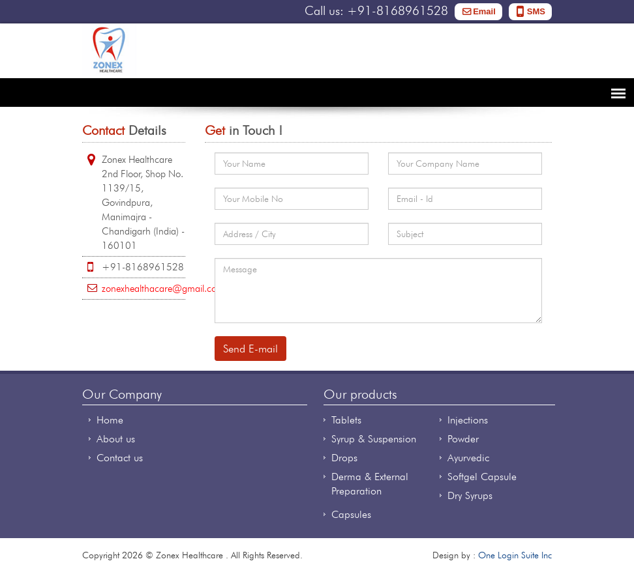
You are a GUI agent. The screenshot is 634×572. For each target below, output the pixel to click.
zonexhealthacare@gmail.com (163, 288)
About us (116, 439)
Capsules (351, 514)
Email (484, 11)
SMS (536, 11)
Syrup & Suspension (373, 439)
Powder (463, 439)
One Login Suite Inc (515, 555)
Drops (344, 457)
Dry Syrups (469, 495)
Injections (467, 420)
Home (110, 420)
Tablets (346, 420)
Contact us (120, 457)
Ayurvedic (468, 457)
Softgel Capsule (482, 476)
